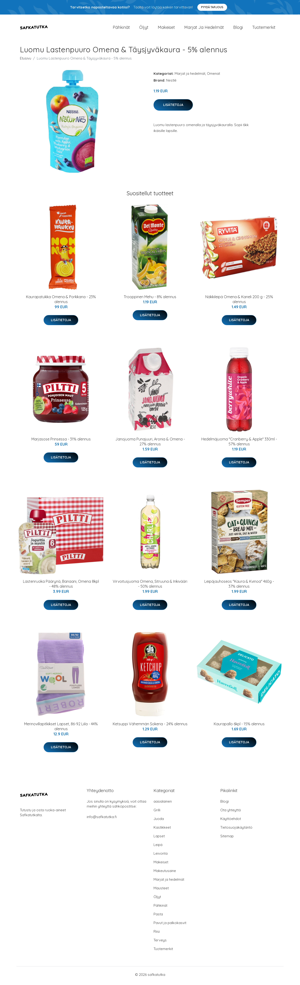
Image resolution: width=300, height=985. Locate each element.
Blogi (238, 28)
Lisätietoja (173, 107)
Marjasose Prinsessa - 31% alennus (61, 441)
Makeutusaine (165, 873)
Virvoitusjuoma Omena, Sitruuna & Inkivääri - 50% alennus (150, 586)
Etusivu (25, 60)
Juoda (159, 821)
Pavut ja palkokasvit (170, 925)
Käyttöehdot (230, 821)
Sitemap (227, 838)
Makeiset (166, 28)
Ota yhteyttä (230, 812)
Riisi (157, 934)
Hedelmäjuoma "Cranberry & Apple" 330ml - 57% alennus (239, 444)
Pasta (158, 916)
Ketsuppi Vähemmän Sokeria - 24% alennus (150, 726)
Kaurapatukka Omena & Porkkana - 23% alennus (61, 301)
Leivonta (161, 855)
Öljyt (143, 28)
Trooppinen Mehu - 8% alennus (150, 299)
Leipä (158, 847)
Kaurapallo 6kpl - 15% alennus (239, 726)
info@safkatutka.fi (102, 819)
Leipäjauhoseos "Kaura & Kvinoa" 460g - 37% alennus (239, 586)
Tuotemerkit (263, 28)
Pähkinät (121, 28)
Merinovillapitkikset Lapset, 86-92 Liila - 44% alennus (61, 728)
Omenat (213, 76)
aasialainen (163, 803)
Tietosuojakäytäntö (236, 829)
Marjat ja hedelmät (204, 28)
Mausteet (161, 890)
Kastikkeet (162, 829)
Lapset (159, 838)
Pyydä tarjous (212, 7)
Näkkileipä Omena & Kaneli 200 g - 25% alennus (239, 301)
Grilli (157, 812)
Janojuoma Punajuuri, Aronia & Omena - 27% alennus (150, 444)
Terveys (160, 942)
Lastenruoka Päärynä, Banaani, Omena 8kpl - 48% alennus (61, 586)
